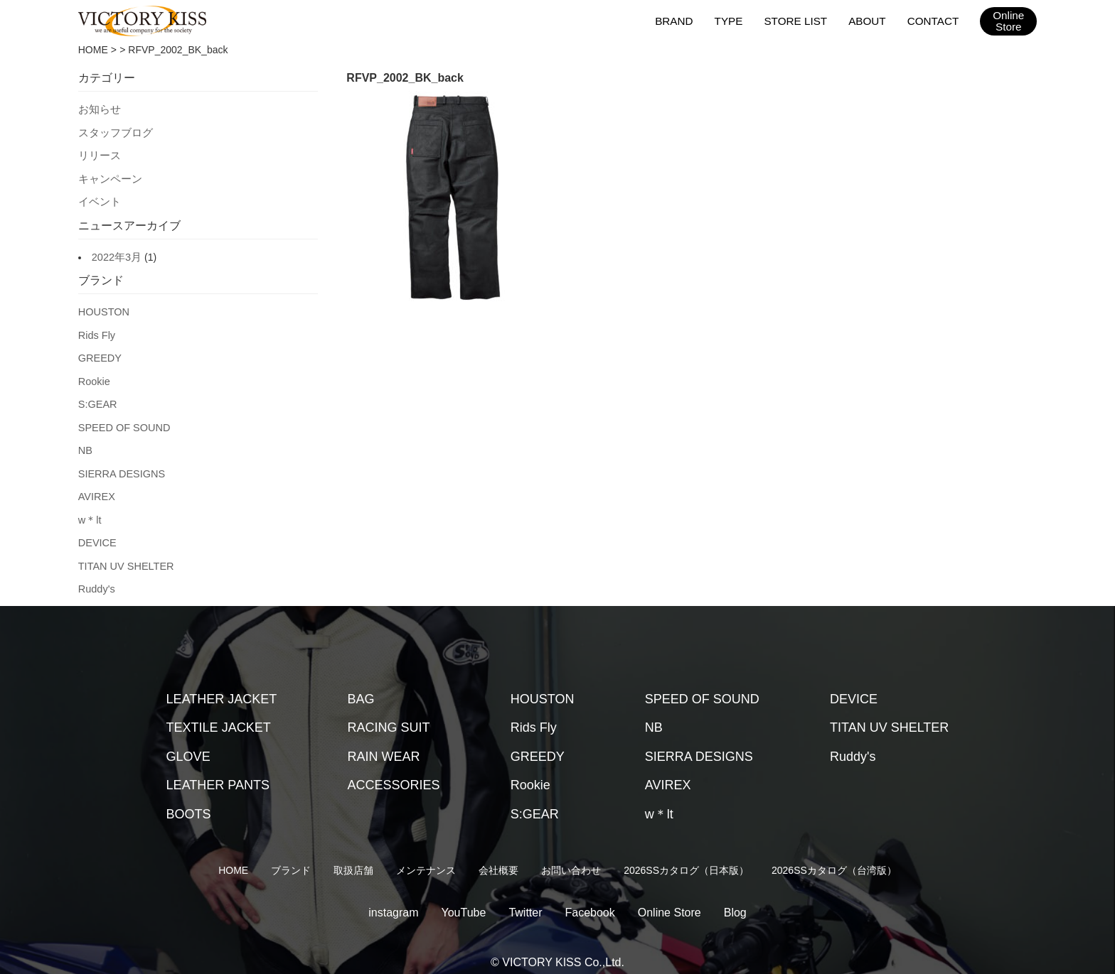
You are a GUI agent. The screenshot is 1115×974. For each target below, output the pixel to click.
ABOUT (868, 20)
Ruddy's (96, 575)
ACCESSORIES (394, 771)
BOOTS (188, 801)
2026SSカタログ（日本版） (686, 856)
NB (85, 441)
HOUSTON (103, 307)
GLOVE (188, 743)
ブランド (291, 856)
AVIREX (96, 486)
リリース (98, 153)
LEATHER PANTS (218, 771)
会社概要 (498, 856)
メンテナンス (426, 856)
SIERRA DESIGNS (120, 464)
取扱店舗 (353, 856)
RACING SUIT (389, 714)
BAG (361, 685)
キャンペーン (108, 176)
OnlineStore (1008, 21)
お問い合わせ (571, 856)
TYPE (731, 20)
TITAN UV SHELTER (124, 553)
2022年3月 (115, 253)
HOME (93, 49)
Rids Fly (96, 329)
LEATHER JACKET (221, 685)
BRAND (677, 20)
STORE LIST (797, 20)
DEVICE (96, 530)
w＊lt (89, 508)
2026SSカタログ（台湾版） (834, 856)
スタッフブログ (113, 131)
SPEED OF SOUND (122, 419)
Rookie (94, 374)
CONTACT (933, 20)
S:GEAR (97, 396)
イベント (98, 198)
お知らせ (98, 108)
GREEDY (99, 351)
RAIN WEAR (384, 743)
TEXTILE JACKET (218, 714)
